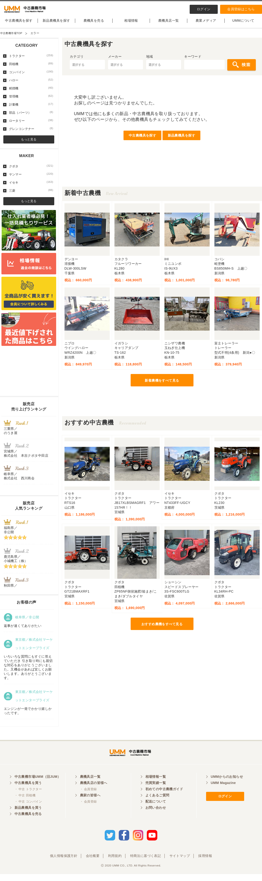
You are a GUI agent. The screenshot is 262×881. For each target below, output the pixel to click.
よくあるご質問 (157, 803)
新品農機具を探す (56, 24)
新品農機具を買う (28, 816)
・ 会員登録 (88, 797)
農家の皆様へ (90, 803)
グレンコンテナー (31, 133)
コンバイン (31, 76)
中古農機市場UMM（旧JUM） (38, 785)
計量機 (31, 108)
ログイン (204, 9)
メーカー (115, 60)
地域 (149, 60)
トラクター (31, 60)
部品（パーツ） (31, 116)
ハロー (31, 84)
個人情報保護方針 (63, 863)
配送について (155, 810)
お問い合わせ (155, 816)
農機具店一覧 (168, 24)
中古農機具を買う (28, 791)
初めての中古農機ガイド (164, 797)
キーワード (192, 60)
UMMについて (243, 24)
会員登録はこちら (241, 9)
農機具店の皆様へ (93, 791)
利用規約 (115, 863)
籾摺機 (31, 92)
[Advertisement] (162, 180)
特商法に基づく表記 (145, 863)
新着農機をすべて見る (162, 384)
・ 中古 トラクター (28, 797)
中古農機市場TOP (12, 37)
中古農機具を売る (28, 822)
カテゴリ (77, 60)
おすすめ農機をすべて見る (162, 628)
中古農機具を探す (18, 24)
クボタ (31, 170)
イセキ (31, 186)
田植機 (31, 68)
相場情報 (131, 24)
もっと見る (28, 143)
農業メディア (206, 24)
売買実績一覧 (155, 791)
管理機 (31, 100)
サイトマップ (179, 863)
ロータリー (31, 125)
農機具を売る (94, 24)
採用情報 (205, 863)
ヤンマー (31, 178)
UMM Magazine (223, 791)
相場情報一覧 (155, 785)
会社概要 (93, 863)
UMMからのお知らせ (227, 785)
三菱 (31, 194)
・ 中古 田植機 (25, 803)
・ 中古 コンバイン (28, 810)
